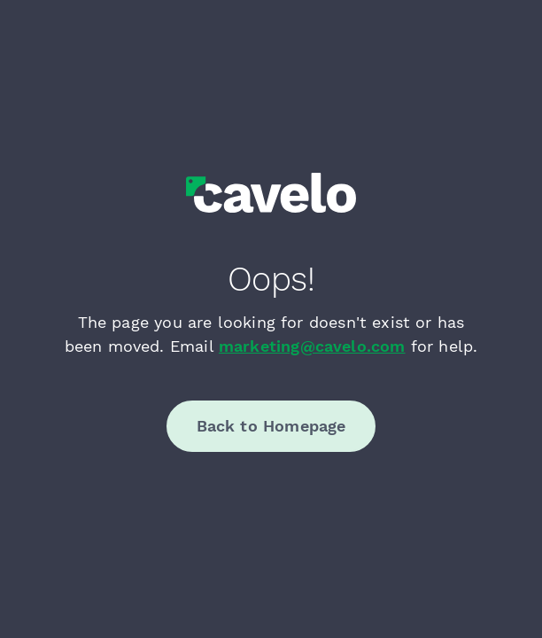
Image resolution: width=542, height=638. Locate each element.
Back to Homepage (271, 425)
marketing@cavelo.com (312, 346)
